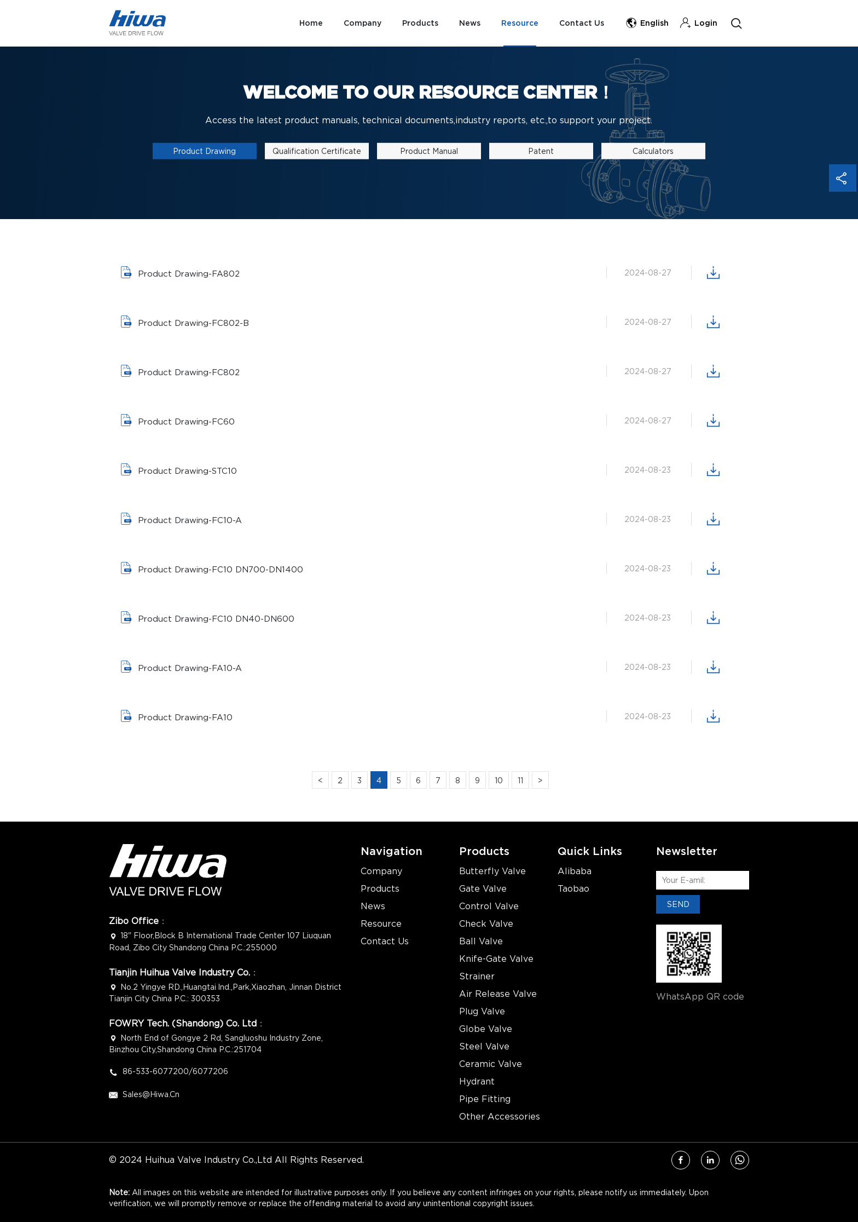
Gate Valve (483, 889)
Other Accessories (499, 1117)
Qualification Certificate (317, 151)
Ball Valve (481, 941)
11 (520, 780)
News (467, 23)
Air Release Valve (498, 994)
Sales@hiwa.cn (151, 1094)
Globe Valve (485, 1029)
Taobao (573, 889)
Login (698, 23)
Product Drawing (204, 151)
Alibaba (575, 871)
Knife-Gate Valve (496, 959)
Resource (518, 23)
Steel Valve (484, 1047)
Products (416, 23)
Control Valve (489, 906)
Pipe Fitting (485, 1099)
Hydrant (477, 1082)
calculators (653, 151)
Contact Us (581, 23)
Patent (541, 151)
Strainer (477, 977)
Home (305, 23)
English (647, 23)
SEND (678, 904)
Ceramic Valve (490, 1064)
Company (357, 23)
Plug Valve (482, 1012)
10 (499, 780)
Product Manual (429, 151)
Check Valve (486, 924)
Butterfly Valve (492, 871)
